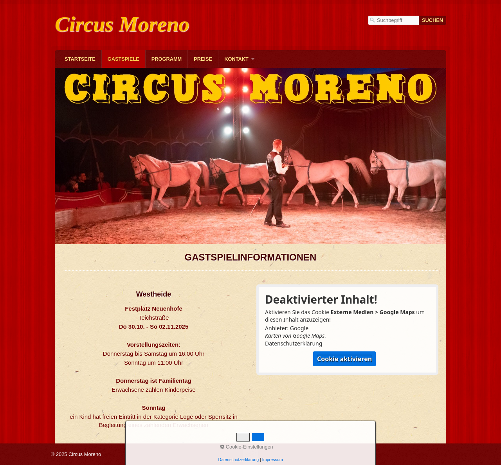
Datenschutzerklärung (293, 343)
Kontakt (236, 59)
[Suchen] (432, 20)
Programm (166, 59)
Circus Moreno (122, 24)
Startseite (80, 59)
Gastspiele (123, 59)
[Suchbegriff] (393, 20)
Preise (203, 59)
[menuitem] (80, 59)
